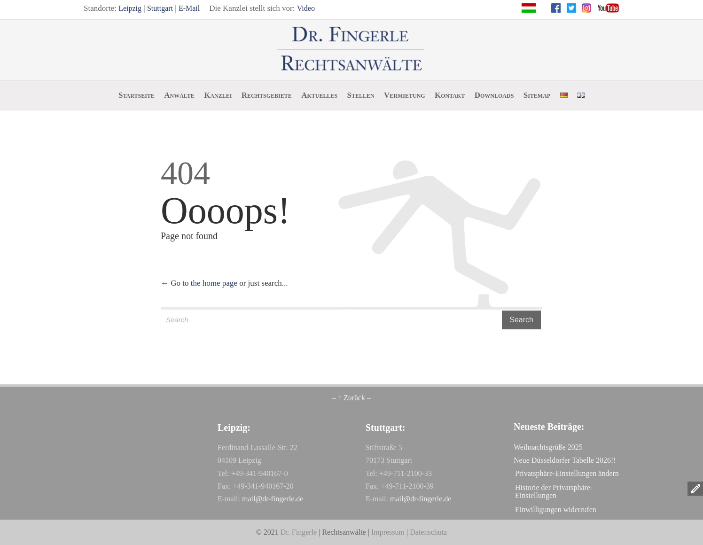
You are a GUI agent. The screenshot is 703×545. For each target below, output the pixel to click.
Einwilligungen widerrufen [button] (555, 510)
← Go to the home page (199, 283)
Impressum (388, 532)
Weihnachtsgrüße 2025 (548, 447)
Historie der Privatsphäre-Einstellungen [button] (554, 491)
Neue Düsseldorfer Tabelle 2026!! (565, 460)
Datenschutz (428, 532)
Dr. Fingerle (299, 532)
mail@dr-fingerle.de (272, 499)
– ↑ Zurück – (351, 398)
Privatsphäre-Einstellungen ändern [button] (567, 473)
